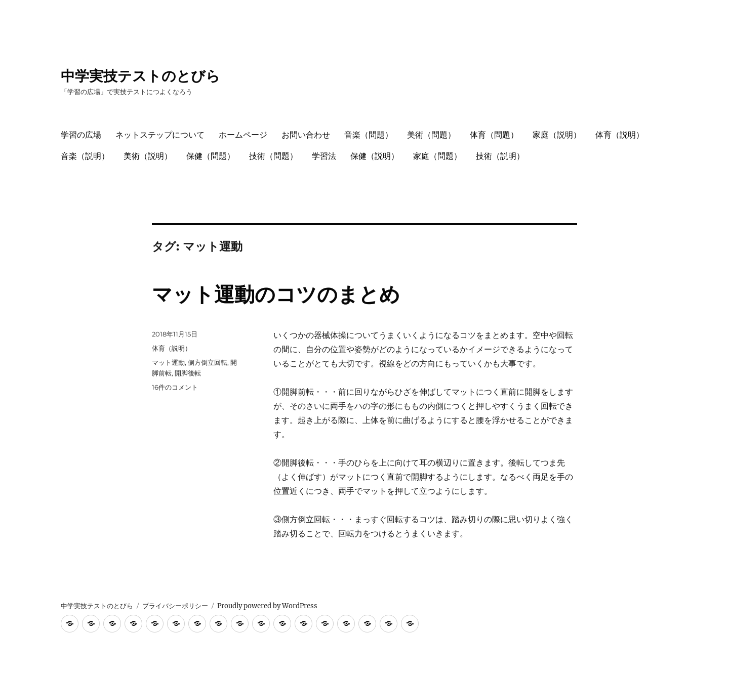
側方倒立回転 (207, 362)
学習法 (324, 156)
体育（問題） (494, 135)
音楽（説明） (85, 156)
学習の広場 (81, 135)
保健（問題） (210, 156)
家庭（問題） (437, 156)
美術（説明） (148, 156)
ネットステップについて (160, 135)
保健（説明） (374, 156)
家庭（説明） (557, 135)
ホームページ (243, 135)
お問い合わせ (305, 135)
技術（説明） (500, 156)
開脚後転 (188, 373)
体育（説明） (619, 135)
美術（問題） (431, 135)
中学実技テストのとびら (140, 76)
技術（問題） (273, 156)
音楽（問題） (368, 135)
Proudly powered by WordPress (267, 606)
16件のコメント (175, 387)
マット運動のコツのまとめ (276, 294)
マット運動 (168, 362)
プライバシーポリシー (175, 606)
